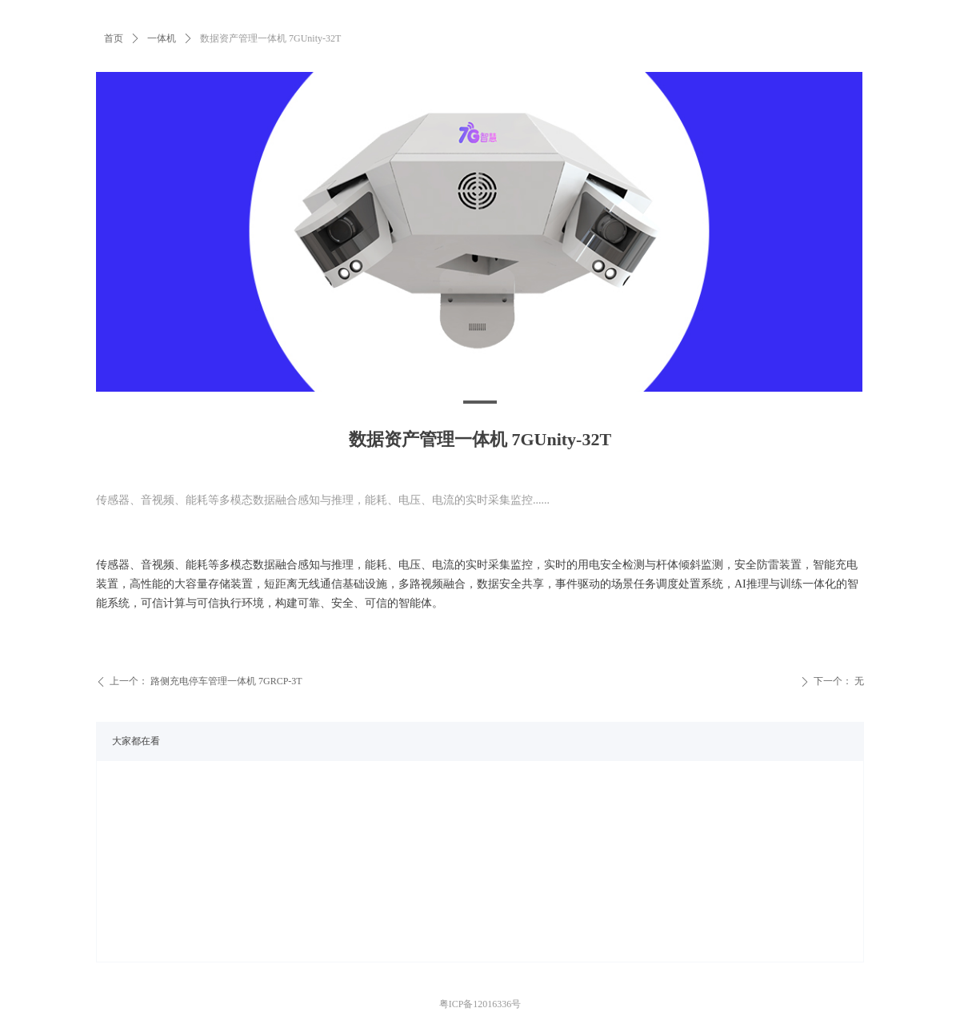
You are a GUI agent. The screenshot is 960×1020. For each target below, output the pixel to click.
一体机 (161, 38)
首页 (113, 38)
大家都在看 (136, 741)
